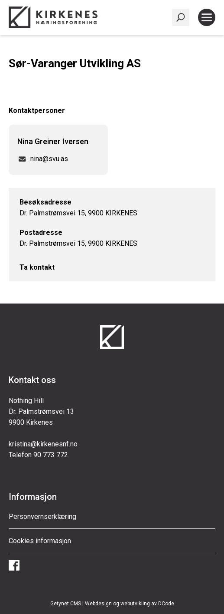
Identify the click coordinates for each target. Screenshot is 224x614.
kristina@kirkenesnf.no (43, 444)
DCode (166, 604)
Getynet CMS (65, 604)
